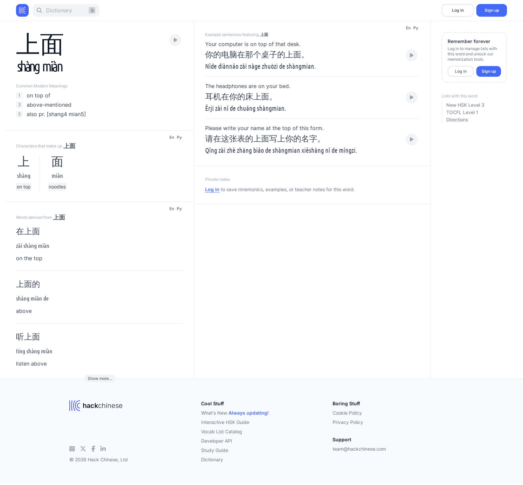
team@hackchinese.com (359, 449)
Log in (458, 10)
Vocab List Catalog (221, 431)
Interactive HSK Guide (225, 422)
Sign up (492, 10)
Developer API (216, 441)
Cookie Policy (347, 413)
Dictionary (212, 459)
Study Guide (214, 450)
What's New (235, 413)
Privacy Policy (348, 422)
